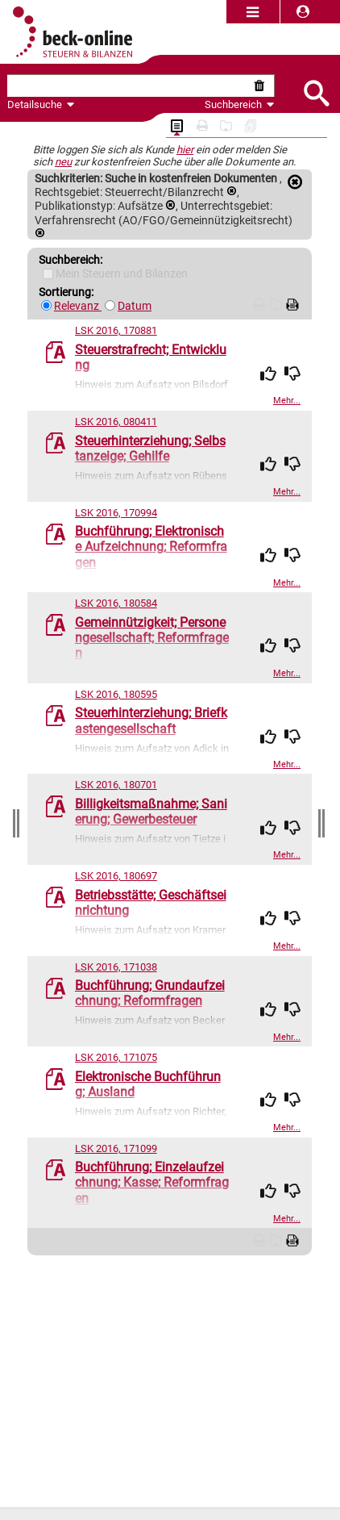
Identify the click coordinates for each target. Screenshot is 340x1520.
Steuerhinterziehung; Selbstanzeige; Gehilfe (150, 448)
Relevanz (78, 306)
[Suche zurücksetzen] (262, 86)
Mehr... (287, 400)
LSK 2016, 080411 (116, 421)
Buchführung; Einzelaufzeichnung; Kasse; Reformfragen (152, 1182)
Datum (134, 306)
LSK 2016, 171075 (116, 1057)
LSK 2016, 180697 (116, 876)
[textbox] (129, 86)
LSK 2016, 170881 (116, 330)
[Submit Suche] (316, 91)
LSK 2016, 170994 (116, 513)
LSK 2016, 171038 (116, 967)
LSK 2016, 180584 (116, 603)
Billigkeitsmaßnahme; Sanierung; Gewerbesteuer (151, 811)
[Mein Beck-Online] (48, 274)
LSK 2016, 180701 (116, 785)
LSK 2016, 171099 (116, 1148)
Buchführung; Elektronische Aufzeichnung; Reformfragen (151, 547)
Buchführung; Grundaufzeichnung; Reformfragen (150, 993)
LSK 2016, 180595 (116, 694)
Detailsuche (34, 104)
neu (63, 162)
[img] (268, 373)
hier (184, 150)
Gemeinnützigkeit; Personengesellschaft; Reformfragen (152, 638)
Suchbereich (240, 104)
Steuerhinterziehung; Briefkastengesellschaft (151, 720)
